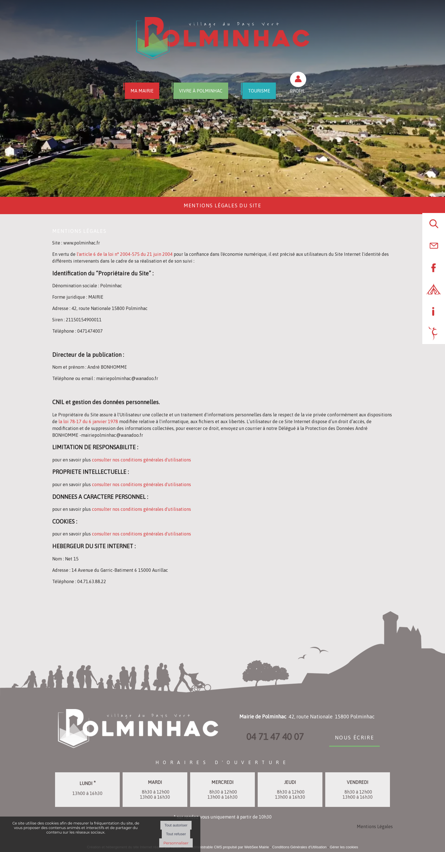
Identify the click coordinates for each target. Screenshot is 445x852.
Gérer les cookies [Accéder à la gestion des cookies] (344, 847)
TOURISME (259, 90)
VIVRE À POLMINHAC (200, 90)
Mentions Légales (375, 826)
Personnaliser (175, 843)
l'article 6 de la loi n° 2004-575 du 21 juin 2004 (125, 254)
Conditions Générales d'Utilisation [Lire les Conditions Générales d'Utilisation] (299, 847)
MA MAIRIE (142, 90)
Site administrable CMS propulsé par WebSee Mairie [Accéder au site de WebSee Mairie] (226, 847)
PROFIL (297, 90)
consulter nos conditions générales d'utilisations (141, 459)
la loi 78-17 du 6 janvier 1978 (88, 421)
